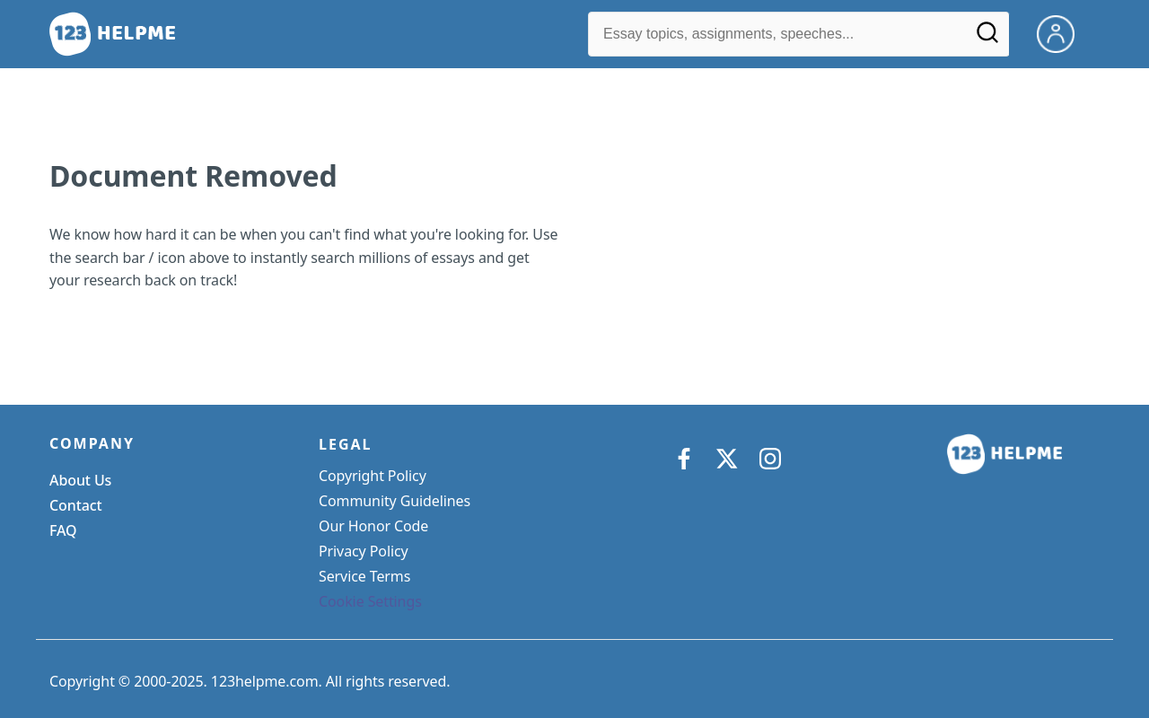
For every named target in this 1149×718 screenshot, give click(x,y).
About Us (80, 480)
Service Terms (364, 576)
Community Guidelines (394, 501)
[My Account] (1063, 32)
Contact (75, 505)
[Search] (987, 39)
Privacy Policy (363, 551)
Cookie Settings (370, 601)
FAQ (63, 530)
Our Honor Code (373, 526)
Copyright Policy (372, 476)
